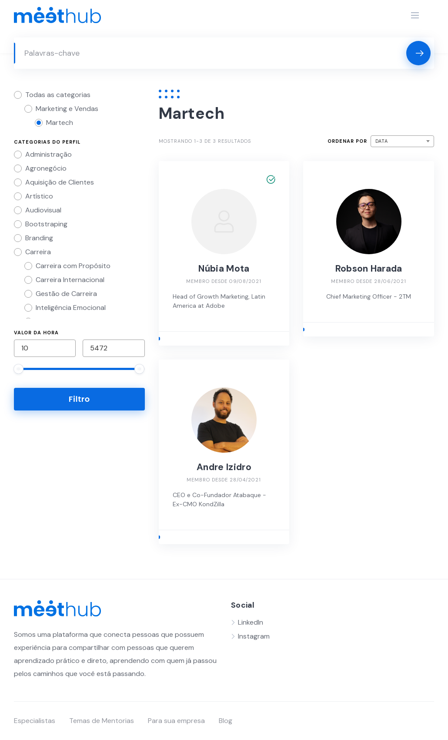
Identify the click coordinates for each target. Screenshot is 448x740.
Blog (225, 720)
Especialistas (34, 720)
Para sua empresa (176, 720)
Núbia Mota (223, 268)
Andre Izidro (224, 467)
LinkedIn (250, 622)
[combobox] (402, 141)
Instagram (254, 636)
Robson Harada (368, 268)
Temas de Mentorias (101, 720)
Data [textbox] (381, 141)
